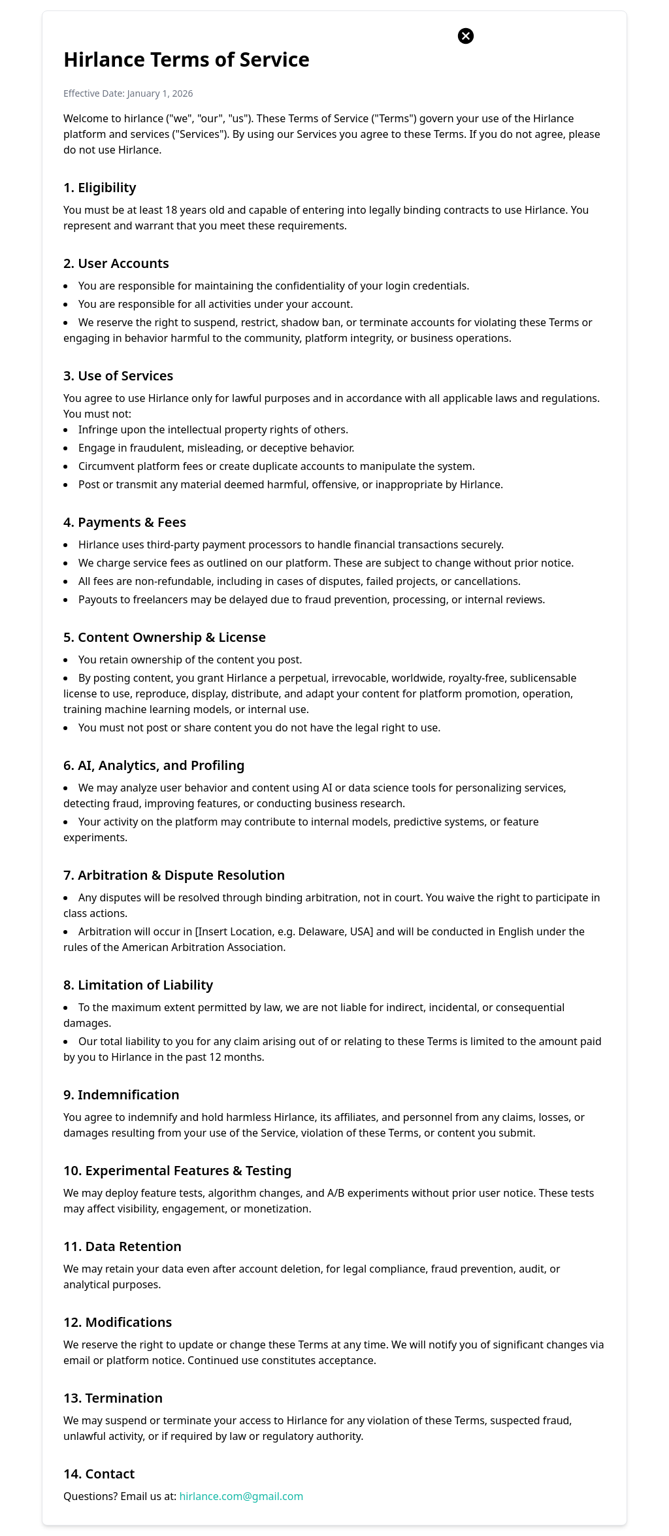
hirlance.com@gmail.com (241, 1496)
